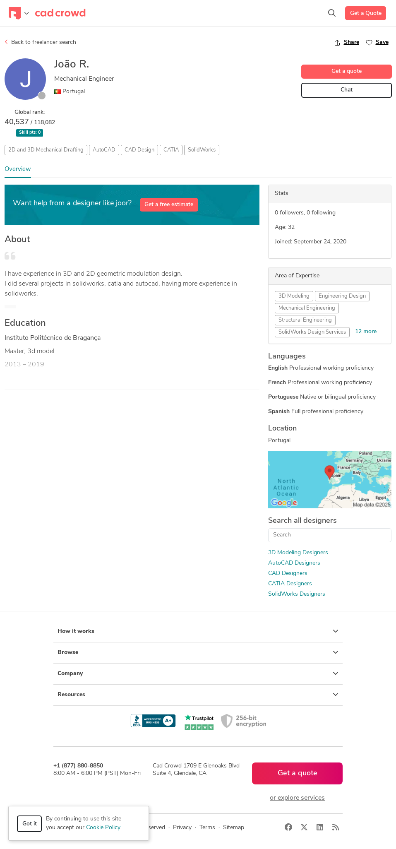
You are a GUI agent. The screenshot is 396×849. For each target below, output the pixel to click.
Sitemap (233, 828)
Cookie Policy (103, 828)
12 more (366, 332)
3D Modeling (294, 296)
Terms (207, 828)
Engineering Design (342, 296)
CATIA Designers (290, 584)
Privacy (182, 828)
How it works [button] (198, 631)
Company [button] (198, 673)
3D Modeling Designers (298, 553)
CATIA (171, 150)
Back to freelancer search (40, 42)
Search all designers (302, 521)
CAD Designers (287, 573)
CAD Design (139, 150)
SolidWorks (202, 150)
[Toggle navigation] (18, 13)
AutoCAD (104, 150)
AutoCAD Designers (294, 563)
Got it (29, 824)
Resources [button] (198, 694)
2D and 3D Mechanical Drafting (46, 150)
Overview (18, 169)
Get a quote (346, 71)
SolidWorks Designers (296, 594)
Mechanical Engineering (306, 308)
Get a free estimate (168, 205)
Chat (347, 90)
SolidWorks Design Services (312, 332)
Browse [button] (198, 652)
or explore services (297, 798)
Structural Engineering (305, 320)
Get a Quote (366, 13)
